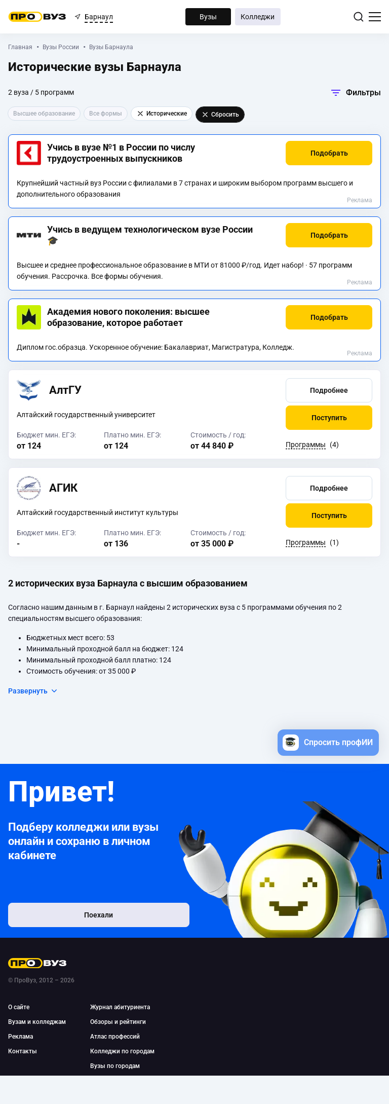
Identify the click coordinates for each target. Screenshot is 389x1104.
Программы (306, 444)
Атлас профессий (115, 1036)
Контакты (22, 1051)
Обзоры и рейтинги (118, 1021)
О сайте (18, 1007)
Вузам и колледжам (37, 1021)
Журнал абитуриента (120, 1007)
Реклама (359, 200)
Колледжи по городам (122, 1051)
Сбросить (220, 115)
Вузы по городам (115, 1066)
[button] (329, 153)
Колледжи (258, 17)
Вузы (208, 17)
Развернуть (33, 691)
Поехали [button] (74, 917)
